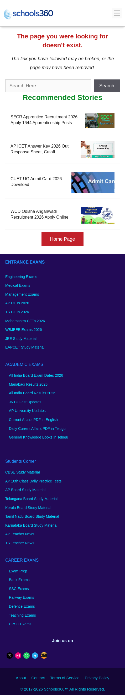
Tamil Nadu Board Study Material (32, 516)
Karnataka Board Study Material (31, 525)
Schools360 (54, 689)
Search (106, 85)
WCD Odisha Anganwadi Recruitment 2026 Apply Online (40, 214)
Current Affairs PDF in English (33, 419)
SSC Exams (19, 589)
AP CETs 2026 (17, 303)
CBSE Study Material (22, 472)
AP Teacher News (19, 534)
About (21, 678)
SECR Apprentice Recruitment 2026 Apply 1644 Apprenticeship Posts (44, 120)
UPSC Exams (20, 624)
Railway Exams (21, 597)
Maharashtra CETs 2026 (25, 321)
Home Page (62, 239)
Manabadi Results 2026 (28, 384)
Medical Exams (17, 285)
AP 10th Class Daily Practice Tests (33, 481)
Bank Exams (19, 580)
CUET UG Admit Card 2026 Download (36, 182)
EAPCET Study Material (24, 347)
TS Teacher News (19, 543)
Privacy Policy (97, 678)
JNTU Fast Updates (25, 402)
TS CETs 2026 (17, 312)
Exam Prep (18, 571)
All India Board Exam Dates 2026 (36, 375)
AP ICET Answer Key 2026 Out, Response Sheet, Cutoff (40, 149)
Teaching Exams (22, 615)
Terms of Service (65, 678)
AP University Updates (27, 411)
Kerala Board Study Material (28, 508)
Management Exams (22, 294)
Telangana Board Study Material (31, 499)
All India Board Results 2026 (32, 393)
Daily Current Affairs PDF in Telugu (37, 428)
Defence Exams (22, 606)
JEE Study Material (21, 338)
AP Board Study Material (25, 490)
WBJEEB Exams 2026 (23, 330)
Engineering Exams (21, 277)
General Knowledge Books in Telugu (38, 437)
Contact (38, 678)
